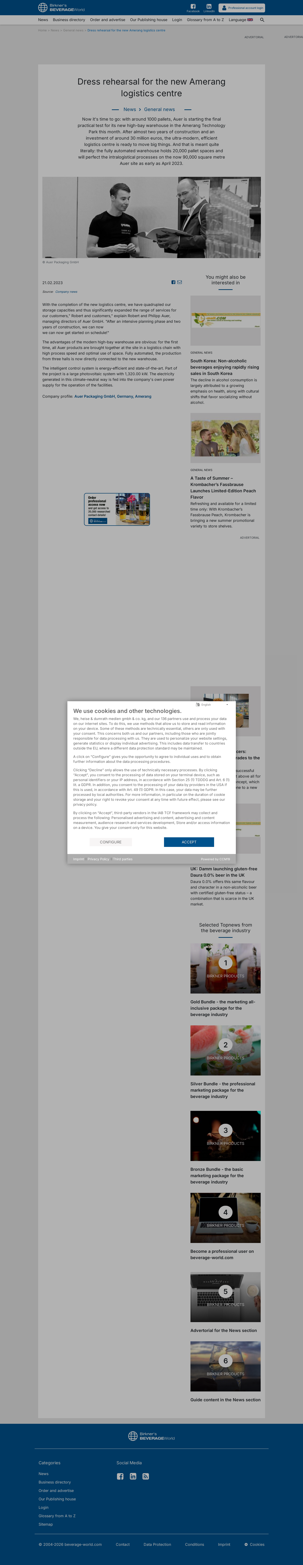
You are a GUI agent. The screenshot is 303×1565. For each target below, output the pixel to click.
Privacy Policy (98, 859)
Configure (110, 842)
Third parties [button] (122, 859)
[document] (151, 772)
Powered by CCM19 (215, 859)
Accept (189, 842)
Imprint (78, 859)
